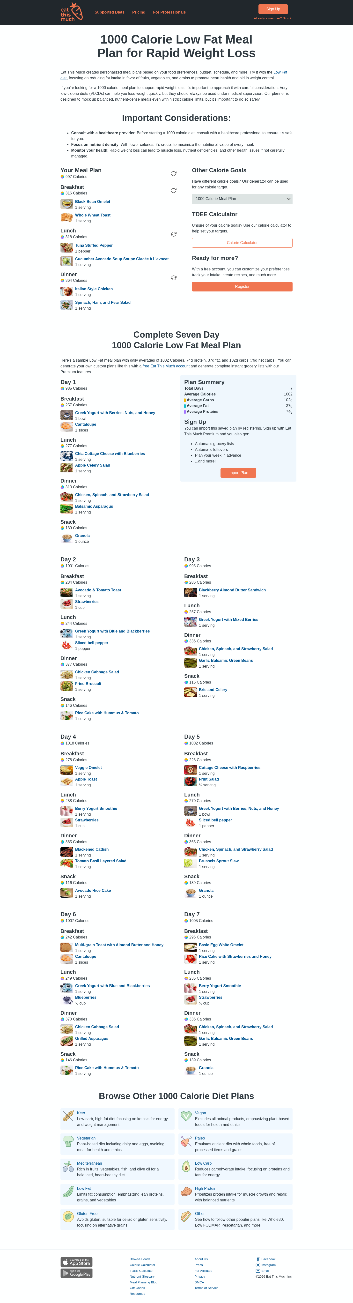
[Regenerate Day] (173, 174)
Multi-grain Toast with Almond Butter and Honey (119, 945)
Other (200, 1214)
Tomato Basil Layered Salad (100, 861)
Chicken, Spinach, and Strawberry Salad (112, 495)
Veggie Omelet (88, 768)
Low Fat (84, 1188)
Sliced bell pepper (91, 643)
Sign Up (273, 9)
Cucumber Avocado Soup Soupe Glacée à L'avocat (122, 259)
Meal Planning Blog (143, 1282)
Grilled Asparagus (91, 1038)
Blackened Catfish (92, 849)
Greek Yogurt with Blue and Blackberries (112, 631)
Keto (81, 1113)
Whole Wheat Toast (92, 215)
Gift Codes (137, 1288)
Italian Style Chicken (94, 289)
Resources (137, 1294)
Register (242, 286)
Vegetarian (86, 1138)
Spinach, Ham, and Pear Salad (103, 302)
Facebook (265, 1259)
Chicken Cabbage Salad (97, 672)
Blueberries (85, 997)
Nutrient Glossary (142, 1276)
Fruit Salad (209, 779)
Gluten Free (87, 1214)
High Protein (205, 1188)
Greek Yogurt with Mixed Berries (228, 620)
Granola (82, 536)
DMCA (199, 1282)
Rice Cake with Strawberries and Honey (235, 956)
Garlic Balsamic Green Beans (226, 660)
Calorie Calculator (242, 242)
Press (199, 1265)
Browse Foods (140, 1259)
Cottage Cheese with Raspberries (229, 768)
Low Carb (203, 1163)
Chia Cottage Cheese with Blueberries (110, 454)
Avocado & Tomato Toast (98, 590)
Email (262, 1270)
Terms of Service (207, 1288)
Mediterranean (89, 1163)
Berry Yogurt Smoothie (96, 808)
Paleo (200, 1138)
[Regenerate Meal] (173, 190)
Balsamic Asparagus (94, 506)
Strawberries (87, 602)
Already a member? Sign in (273, 18)
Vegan (200, 1113)
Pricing (138, 12)
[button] (242, 199)
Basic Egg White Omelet (221, 945)
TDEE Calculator (142, 1271)
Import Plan (238, 473)
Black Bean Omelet (92, 202)
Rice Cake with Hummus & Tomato (107, 713)
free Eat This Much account (166, 366)
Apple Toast (86, 779)
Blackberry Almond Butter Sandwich (232, 590)
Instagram (266, 1265)
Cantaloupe (85, 424)
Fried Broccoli (88, 684)
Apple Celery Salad (92, 465)
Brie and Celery (213, 690)
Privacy (200, 1276)
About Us (201, 1259)
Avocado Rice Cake (93, 890)
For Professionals (169, 12)
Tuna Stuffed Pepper (94, 245)
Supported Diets (110, 12)
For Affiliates (203, 1271)
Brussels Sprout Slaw (219, 861)
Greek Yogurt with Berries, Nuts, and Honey (115, 413)
